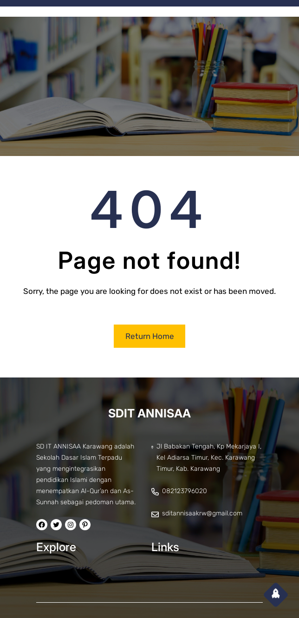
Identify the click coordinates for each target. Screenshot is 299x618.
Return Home (149, 336)
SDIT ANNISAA (149, 413)
